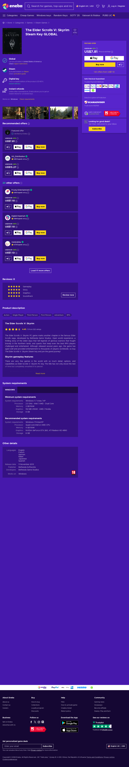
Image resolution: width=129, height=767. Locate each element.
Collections (35, 705)
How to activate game (69, 705)
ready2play (16, 242)
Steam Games (41, 23)
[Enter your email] (22, 746)
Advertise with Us (9, 725)
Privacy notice (36, 750)
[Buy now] (93, 58)
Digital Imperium (18, 216)
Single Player (18, 315)
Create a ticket (66, 708)
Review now (68, 295)
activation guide (20, 74)
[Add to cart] (120, 64)
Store (9, 23)
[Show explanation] (28, 159)
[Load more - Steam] (5, 70)
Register (121, 6)
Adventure (58, 315)
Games (30, 23)
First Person (46, 315)
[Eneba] (12, 6)
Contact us (6, 705)
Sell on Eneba (7, 722)
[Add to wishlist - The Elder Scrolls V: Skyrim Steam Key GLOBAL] (75, 32)
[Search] (49, 6)
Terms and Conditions (95, 757)
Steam (26, 71)
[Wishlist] (98, 6)
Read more (40, 373)
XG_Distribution (18, 156)
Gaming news (99, 702)
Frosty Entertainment (20, 190)
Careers (5, 708)
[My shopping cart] (103, 6)
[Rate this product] (13, 329)
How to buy (35, 702)
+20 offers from (104, 72)
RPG (68, 315)
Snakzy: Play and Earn (102, 711)
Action (6, 315)
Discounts (35, 711)
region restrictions (20, 64)
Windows (22, 474)
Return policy (66, 711)
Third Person (32, 315)
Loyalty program (37, 708)
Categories (19, 23)
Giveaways (98, 705)
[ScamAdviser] (94, 102)
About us (6, 702)
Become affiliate (100, 708)
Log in (111, 6)
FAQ (62, 702)
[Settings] (85, 6)
